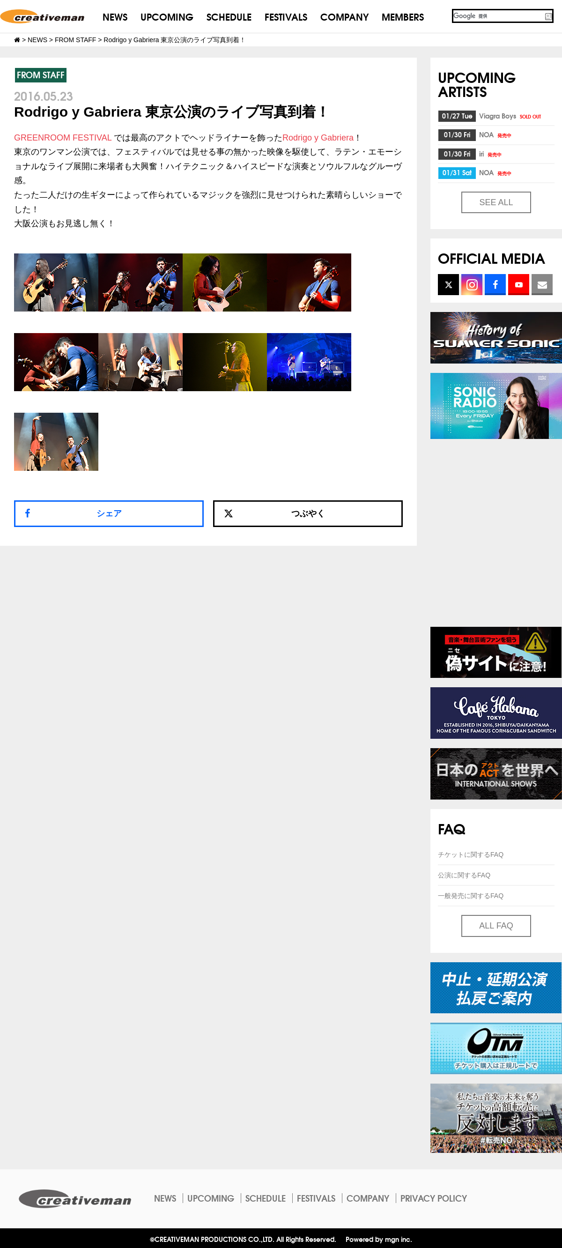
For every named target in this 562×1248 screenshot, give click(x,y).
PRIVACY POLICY (433, 1197)
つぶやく (274, 513)
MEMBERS (403, 16)
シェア (109, 513)
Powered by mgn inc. (379, 1238)
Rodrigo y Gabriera (318, 137)
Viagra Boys (510, 116)
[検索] (497, 16)
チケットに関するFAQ (470, 854)
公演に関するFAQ (464, 875)
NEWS (115, 16)
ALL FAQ (496, 925)
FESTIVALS (286, 16)
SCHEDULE (229, 16)
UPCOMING (166, 16)
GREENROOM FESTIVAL (62, 137)
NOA (496, 134)
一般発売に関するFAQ (470, 895)
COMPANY (344, 16)
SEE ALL (496, 202)
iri (491, 154)
